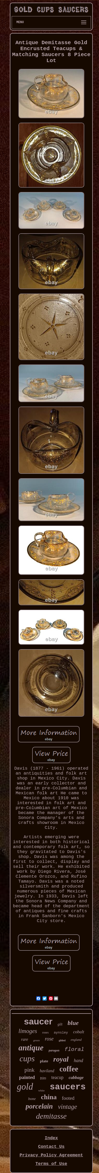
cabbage (76, 1077)
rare (24, 1039)
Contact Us (51, 1146)
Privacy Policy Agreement (51, 1155)
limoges (27, 1031)
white (41, 1090)
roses (45, 1032)
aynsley (61, 1033)
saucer (38, 1021)
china (49, 1097)
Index (51, 1138)
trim (43, 1078)
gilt (60, 1024)
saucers (68, 1087)
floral (74, 1049)
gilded (62, 1040)
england (76, 1040)
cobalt (78, 1031)
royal (61, 1059)
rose (49, 1039)
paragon (54, 1050)
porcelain (39, 1106)
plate (44, 1061)
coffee (68, 1069)
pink (29, 1070)
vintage (67, 1106)
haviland (47, 1071)
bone (32, 1099)
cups (27, 1058)
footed (68, 1098)
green (36, 1040)
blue (73, 1022)
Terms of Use (51, 1163)
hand (78, 1060)
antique (30, 1047)
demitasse (51, 1116)
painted (27, 1077)
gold (25, 1087)
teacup (57, 1077)
